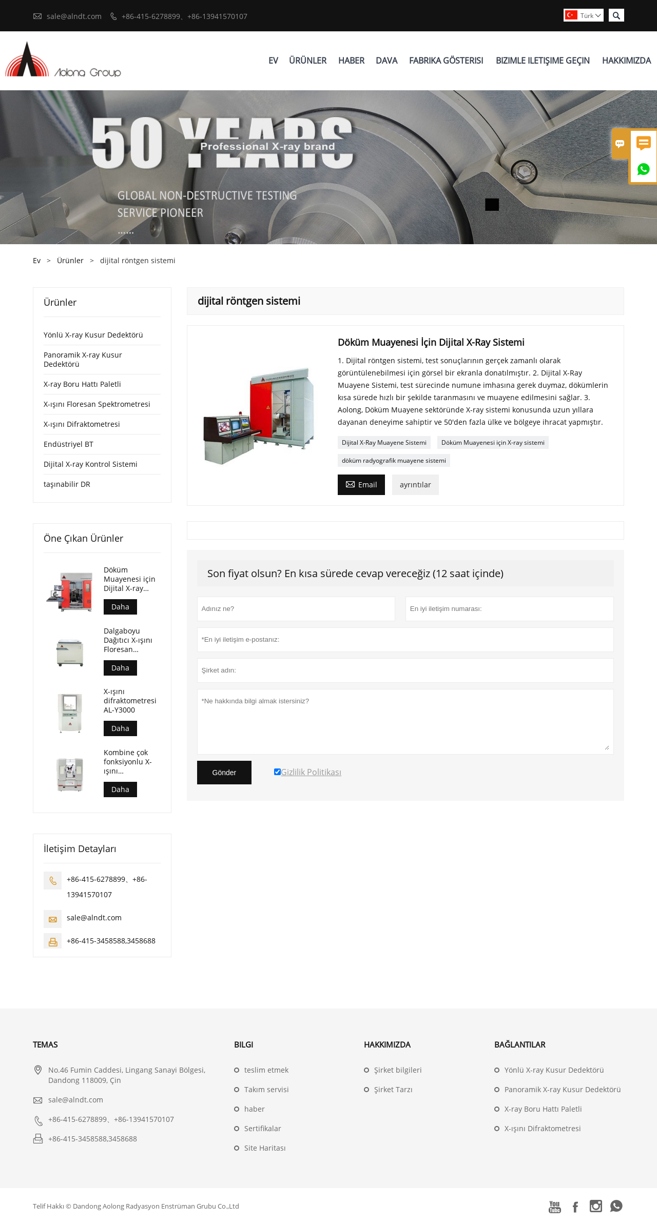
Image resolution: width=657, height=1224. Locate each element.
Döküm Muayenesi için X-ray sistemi (493, 442)
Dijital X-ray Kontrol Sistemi (91, 464)
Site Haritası (265, 1148)
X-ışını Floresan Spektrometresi (97, 404)
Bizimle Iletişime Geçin (543, 60)
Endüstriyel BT (68, 444)
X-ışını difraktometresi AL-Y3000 (130, 701)
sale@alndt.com (74, 16)
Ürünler (307, 60)
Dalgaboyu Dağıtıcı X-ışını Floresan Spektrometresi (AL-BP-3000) (130, 640)
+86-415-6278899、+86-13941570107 (184, 16)
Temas (45, 1044)
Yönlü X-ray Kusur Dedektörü (93, 335)
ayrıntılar (415, 484)
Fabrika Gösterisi (446, 60)
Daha (120, 606)
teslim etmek (266, 1070)
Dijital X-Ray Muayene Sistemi (384, 442)
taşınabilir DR (67, 484)
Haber (351, 60)
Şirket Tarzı (393, 1089)
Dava (386, 60)
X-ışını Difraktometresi (82, 424)
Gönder (224, 772)
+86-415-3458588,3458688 (111, 940)
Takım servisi (266, 1089)
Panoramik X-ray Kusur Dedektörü (83, 359)
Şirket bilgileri (398, 1070)
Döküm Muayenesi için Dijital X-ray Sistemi (130, 579)
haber (254, 1109)
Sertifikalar (262, 1128)
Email (361, 483)
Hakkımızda (626, 60)
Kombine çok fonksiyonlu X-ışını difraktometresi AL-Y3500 (130, 762)
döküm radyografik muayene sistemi (394, 460)
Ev (273, 60)
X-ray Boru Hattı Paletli (82, 384)
